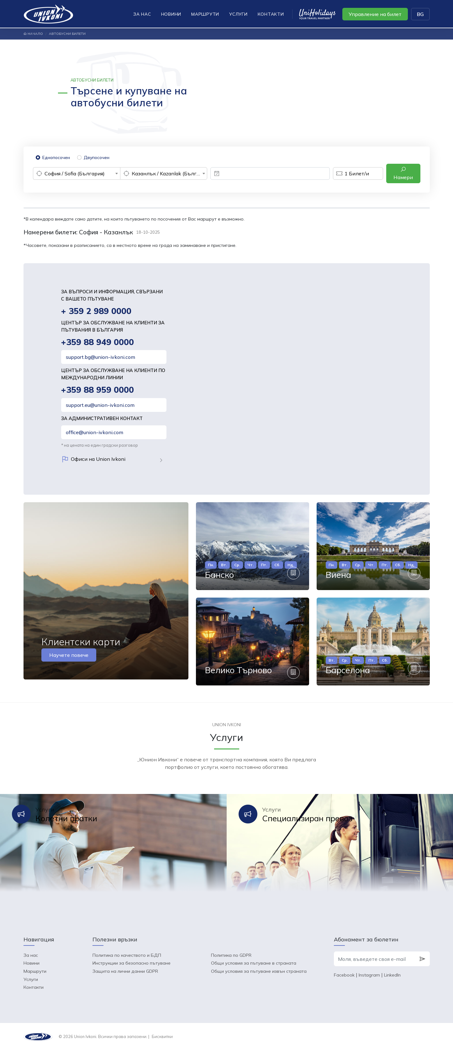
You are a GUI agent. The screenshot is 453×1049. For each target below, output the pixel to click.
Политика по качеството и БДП (126, 954)
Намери (403, 173)
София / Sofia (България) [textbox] (75, 173)
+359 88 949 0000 (97, 342)
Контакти (271, 14)
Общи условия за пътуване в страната (253, 962)
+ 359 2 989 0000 (96, 311)
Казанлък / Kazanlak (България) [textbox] (169, 173)
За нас (142, 14)
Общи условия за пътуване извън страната (259, 970)
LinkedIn (392, 974)
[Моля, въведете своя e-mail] (374, 957)
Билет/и (351, 173)
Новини (171, 14)
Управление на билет (375, 14)
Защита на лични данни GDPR (125, 970)
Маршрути (205, 14)
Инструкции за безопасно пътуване (131, 962)
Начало (33, 34)
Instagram (369, 974)
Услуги (238, 14)
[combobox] (76, 173)
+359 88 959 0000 (97, 390)
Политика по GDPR (231, 954)
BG (420, 14)
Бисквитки (162, 1035)
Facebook (344, 974)
